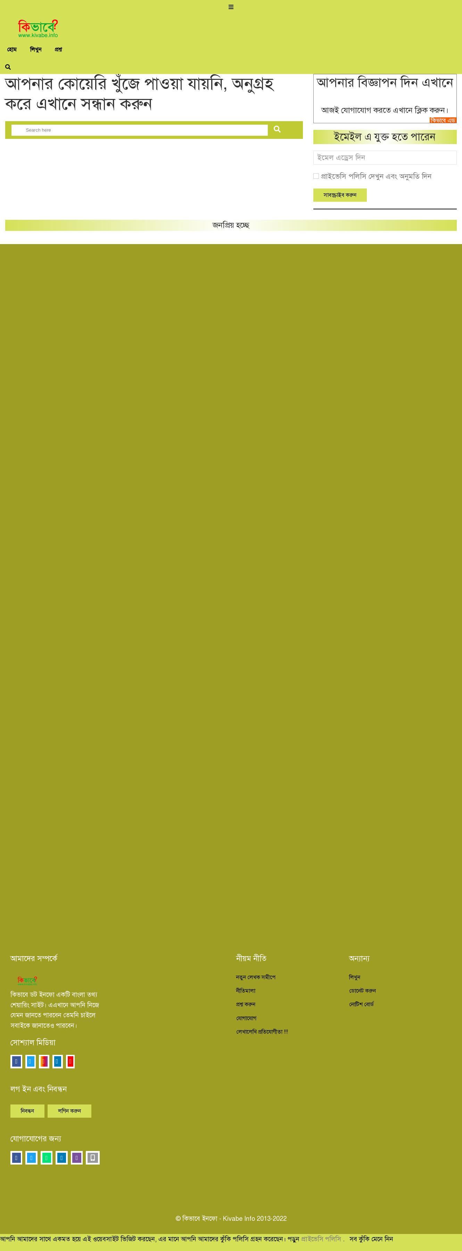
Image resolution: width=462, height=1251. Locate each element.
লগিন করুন (69, 1111)
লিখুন (35, 49)
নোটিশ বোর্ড (361, 1004)
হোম (12, 49)
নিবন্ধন (27, 1111)
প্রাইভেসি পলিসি (322, 1239)
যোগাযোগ (246, 1018)
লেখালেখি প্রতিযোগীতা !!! (262, 1031)
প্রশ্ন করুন (245, 1004)
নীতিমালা (245, 990)
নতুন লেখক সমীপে (255, 977)
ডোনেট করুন (362, 990)
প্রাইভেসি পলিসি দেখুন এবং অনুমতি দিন (376, 176)
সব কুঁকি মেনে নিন (371, 1239)
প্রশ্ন (58, 49)
